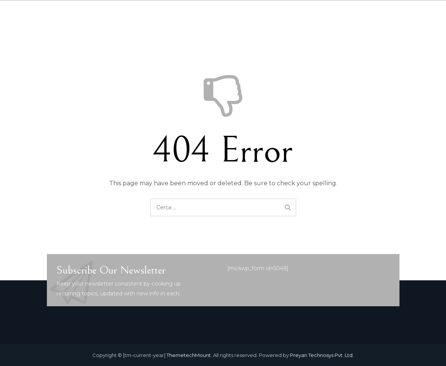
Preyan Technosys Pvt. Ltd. (322, 355)
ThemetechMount (189, 355)
